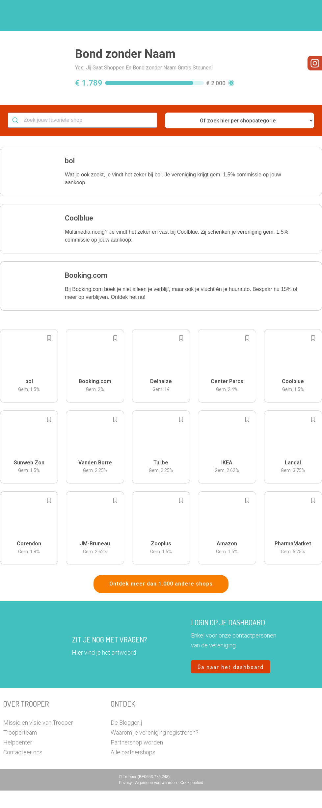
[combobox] (82, 137)
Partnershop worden (137, 759)
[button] (307, 16)
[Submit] (16, 137)
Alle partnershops (133, 769)
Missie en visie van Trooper (38, 740)
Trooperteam (20, 749)
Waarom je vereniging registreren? (155, 749)
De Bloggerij (126, 740)
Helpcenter (17, 759)
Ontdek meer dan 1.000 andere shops (161, 601)
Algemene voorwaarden (156, 800)
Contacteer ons (22, 769)
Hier (77, 669)
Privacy (126, 800)
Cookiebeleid (191, 800)
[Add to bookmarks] (49, 355)
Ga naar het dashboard (231, 684)
